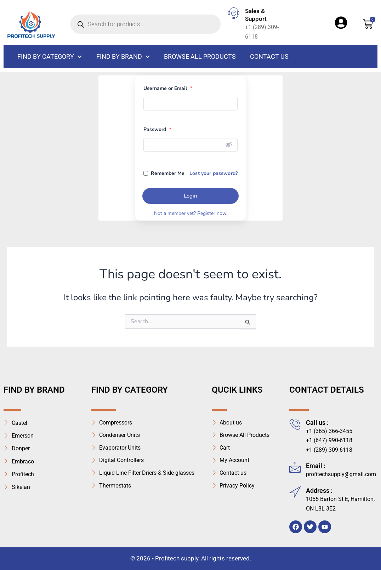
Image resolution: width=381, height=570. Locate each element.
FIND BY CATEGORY (49, 57)
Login (190, 195)
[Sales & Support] (234, 13)
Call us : (317, 422)
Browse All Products (200, 56)
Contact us (269, 56)
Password (157, 129)
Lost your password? (213, 173)
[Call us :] (295, 424)
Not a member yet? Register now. (190, 213)
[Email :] (295, 467)
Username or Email (167, 88)
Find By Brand (123, 57)
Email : (315, 465)
